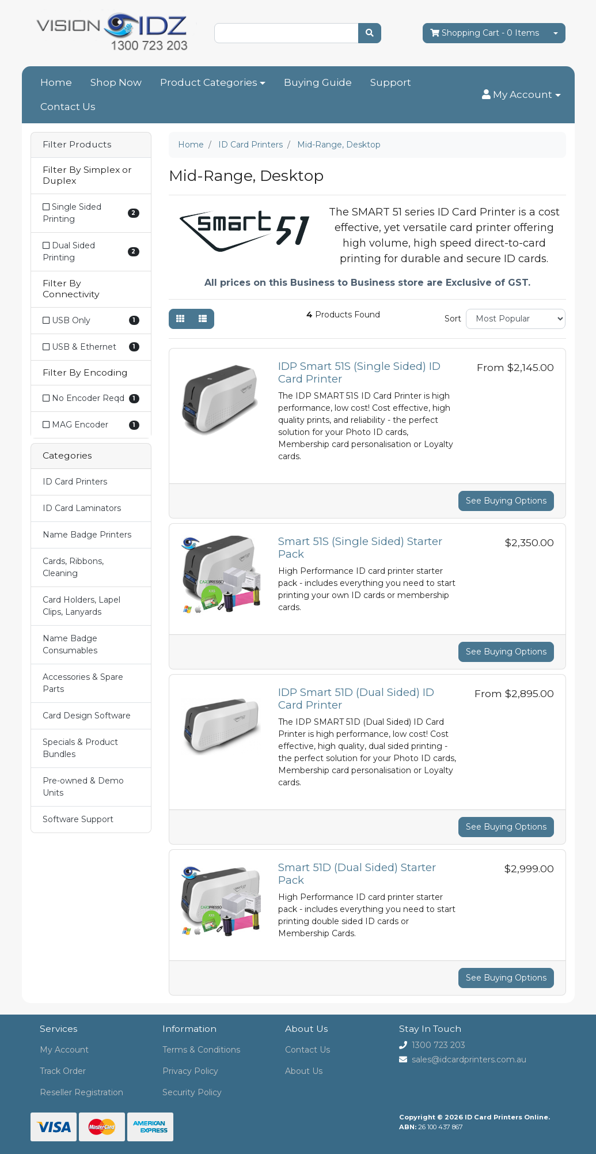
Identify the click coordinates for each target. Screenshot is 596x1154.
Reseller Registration (81, 1092)
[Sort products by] (515, 319)
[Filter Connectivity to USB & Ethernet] (91, 347)
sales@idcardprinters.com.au (469, 1059)
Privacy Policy (190, 1071)
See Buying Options (506, 500)
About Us (303, 1071)
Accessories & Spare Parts (83, 683)
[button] (521, 95)
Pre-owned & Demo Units (83, 786)
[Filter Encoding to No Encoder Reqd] (91, 398)
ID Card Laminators (82, 508)
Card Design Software (87, 715)
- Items (484, 33)
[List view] (202, 319)
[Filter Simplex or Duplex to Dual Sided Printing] (91, 251)
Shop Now (116, 82)
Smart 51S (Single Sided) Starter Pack (360, 548)
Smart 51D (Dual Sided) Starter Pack (357, 874)
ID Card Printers (75, 481)
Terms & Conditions (201, 1050)
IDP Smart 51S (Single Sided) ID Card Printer (359, 372)
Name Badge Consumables (70, 644)
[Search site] (369, 33)
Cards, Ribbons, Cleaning (73, 567)
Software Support (78, 819)
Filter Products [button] (77, 144)
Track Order (63, 1071)
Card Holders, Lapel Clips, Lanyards (81, 606)
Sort (453, 318)
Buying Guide (318, 82)
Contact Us (68, 106)
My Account (64, 1050)
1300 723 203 (438, 1045)
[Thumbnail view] (180, 319)
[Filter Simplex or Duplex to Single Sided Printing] (91, 213)
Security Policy (192, 1092)
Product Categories (208, 82)
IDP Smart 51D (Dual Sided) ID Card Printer (356, 699)
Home (56, 82)
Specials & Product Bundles (80, 748)
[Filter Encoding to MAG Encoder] (91, 424)
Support (390, 82)
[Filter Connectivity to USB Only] (91, 320)
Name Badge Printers (87, 534)
